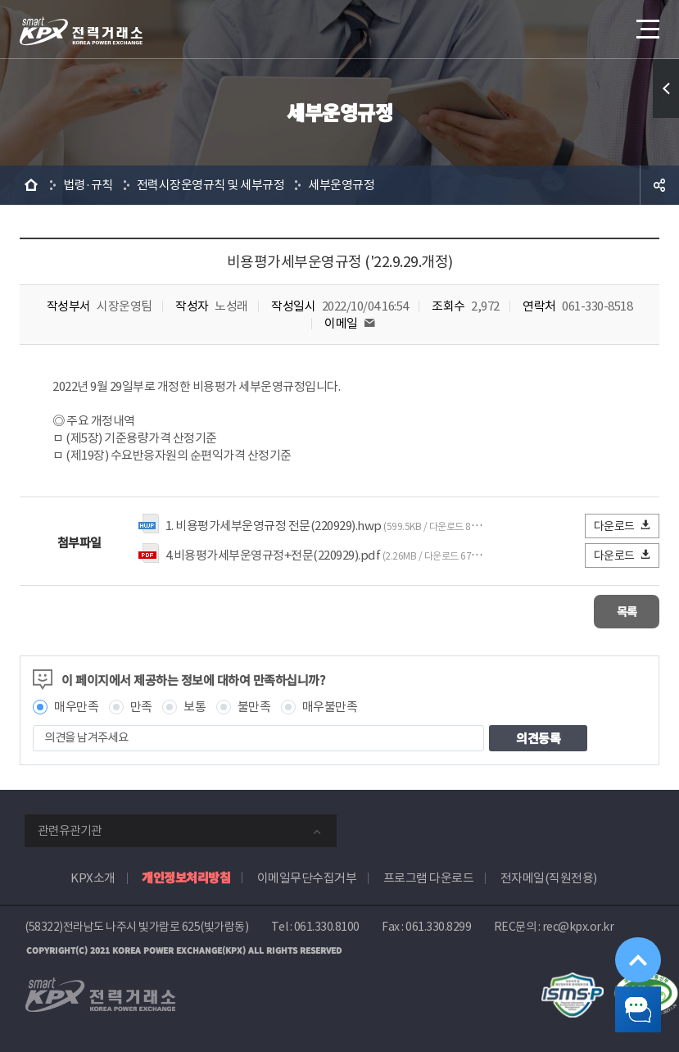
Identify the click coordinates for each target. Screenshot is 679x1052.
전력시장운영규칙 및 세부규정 (211, 185)
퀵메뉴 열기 (666, 88)
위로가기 (625, 928)
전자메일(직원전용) (548, 876)
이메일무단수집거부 (307, 876)
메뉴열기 (646, 24)
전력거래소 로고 (81, 31)
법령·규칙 (88, 185)
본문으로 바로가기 (0, 0)
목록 (611, 610)
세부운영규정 (341, 185)
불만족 (254, 705)
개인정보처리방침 (186, 875)
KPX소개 (92, 876)
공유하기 (659, 185)
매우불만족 (330, 705)
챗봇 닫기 (626, 999)
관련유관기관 (70, 829)
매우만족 (76, 705)
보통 (194, 705)
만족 (141, 705)
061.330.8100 (327, 925)
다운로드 (623, 525)
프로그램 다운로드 (428, 876)
